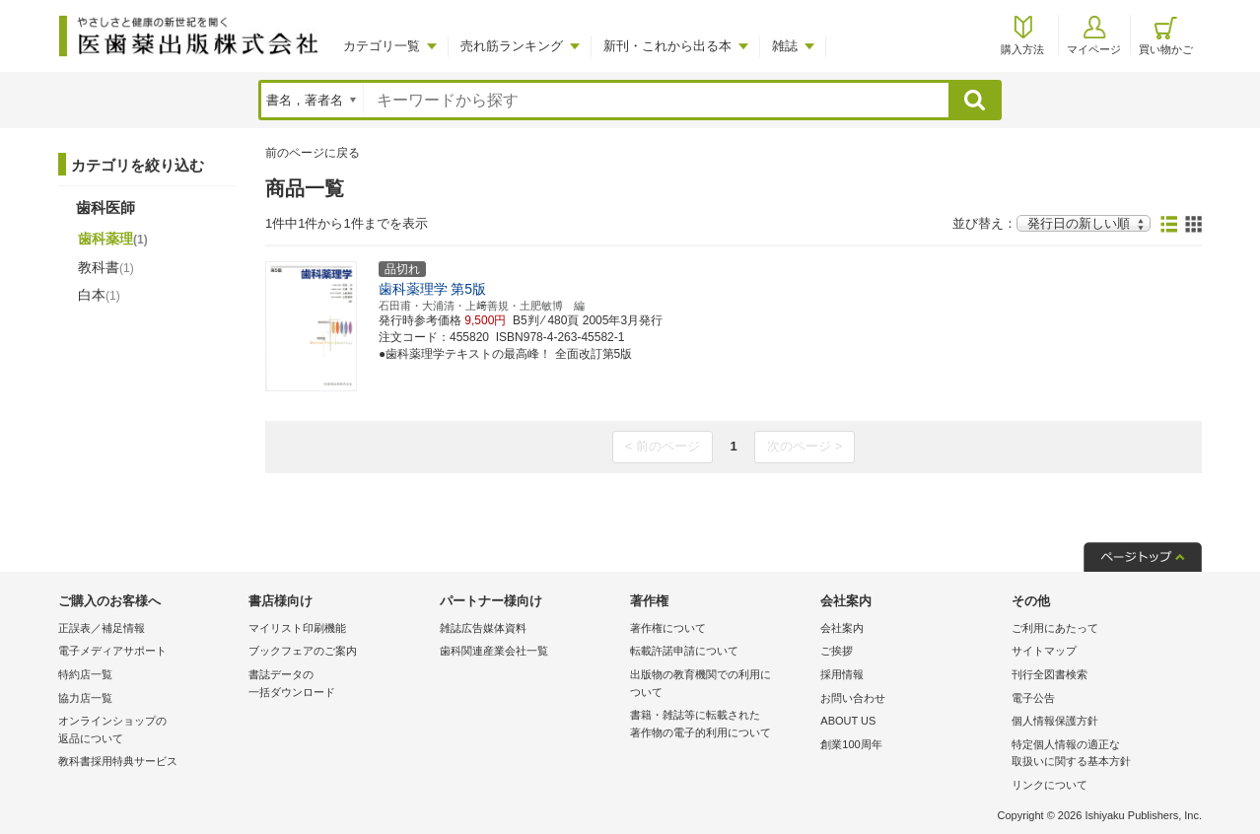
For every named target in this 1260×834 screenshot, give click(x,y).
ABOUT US (847, 721)
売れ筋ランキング (511, 45)
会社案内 (842, 628)
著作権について (668, 628)
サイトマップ (1044, 651)
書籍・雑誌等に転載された (720, 725)
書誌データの (338, 684)
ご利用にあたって (1055, 628)
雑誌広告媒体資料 (483, 628)
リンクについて (1049, 785)
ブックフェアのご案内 (302, 651)
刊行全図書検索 (1049, 674)
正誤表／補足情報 (101, 628)
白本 (99, 295)
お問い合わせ (852, 698)
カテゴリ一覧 (381, 45)
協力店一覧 (85, 698)
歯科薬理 (113, 238)
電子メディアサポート (112, 651)
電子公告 (1033, 698)
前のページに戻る (312, 153)
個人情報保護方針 (1055, 721)
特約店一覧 (85, 674)
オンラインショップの (148, 731)
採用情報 (842, 674)
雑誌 (785, 45)
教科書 (106, 267)
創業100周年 (850, 744)
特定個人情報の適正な (1102, 754)
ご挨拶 (836, 651)
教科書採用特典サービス (117, 761)
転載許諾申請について (684, 651)
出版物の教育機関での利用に (720, 684)
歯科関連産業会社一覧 (494, 651)
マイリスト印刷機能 (297, 628)
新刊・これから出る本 (667, 45)
